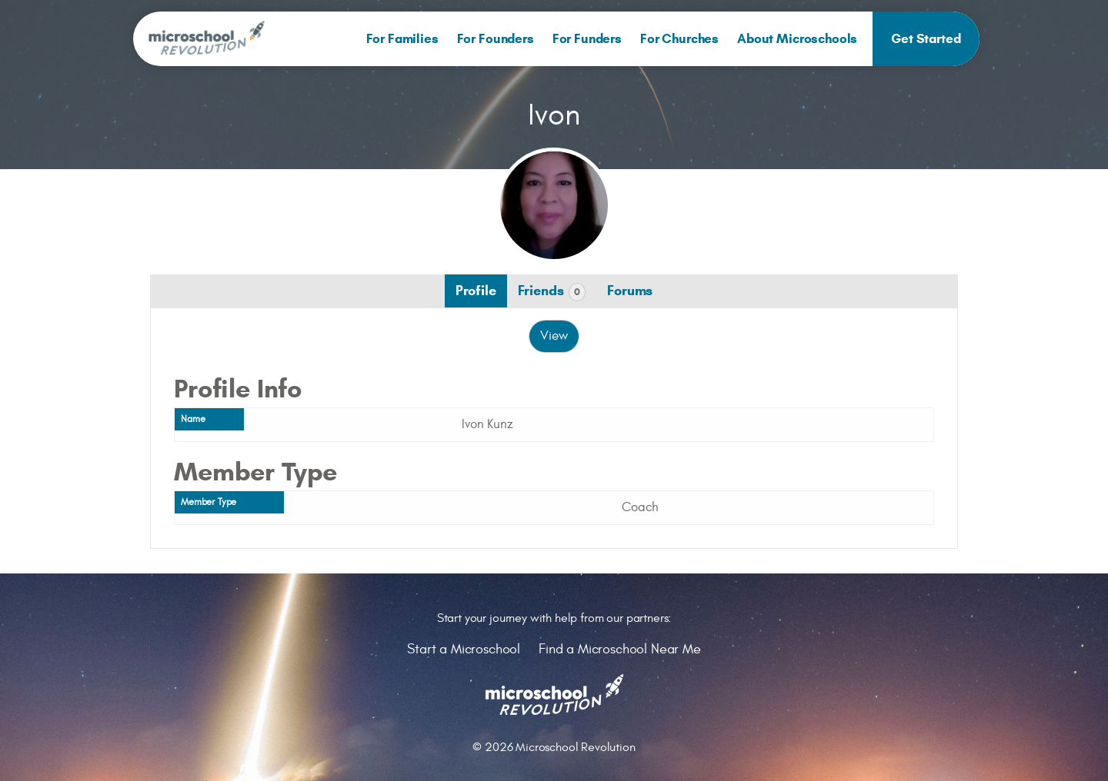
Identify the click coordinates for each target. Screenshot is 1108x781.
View (553, 336)
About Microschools (797, 39)
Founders (495, 39)
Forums (629, 290)
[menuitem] (402, 39)
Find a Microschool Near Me (620, 649)
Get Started (925, 39)
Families (402, 39)
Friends (552, 291)
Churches (679, 39)
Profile (476, 290)
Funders (587, 39)
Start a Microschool (463, 649)
